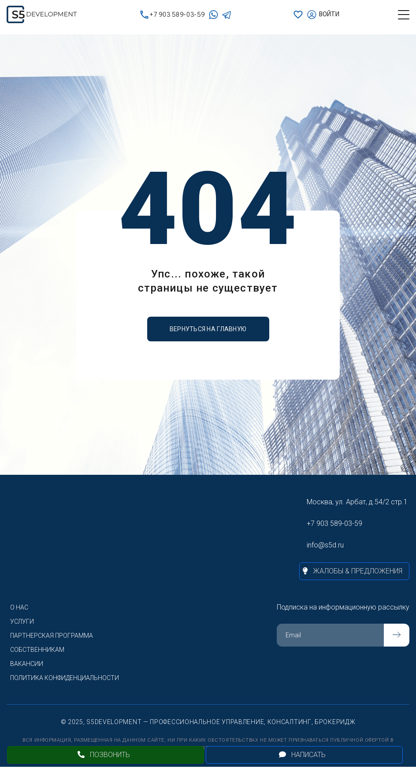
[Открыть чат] (304, 755)
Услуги (22, 621)
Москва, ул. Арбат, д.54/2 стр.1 (357, 502)
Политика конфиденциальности (64, 677)
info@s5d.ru (325, 545)
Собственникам (37, 649)
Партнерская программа (51, 635)
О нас (19, 607)
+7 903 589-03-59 (172, 15)
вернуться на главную (208, 329)
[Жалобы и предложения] (354, 571)
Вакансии (26, 663)
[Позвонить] (105, 755)
